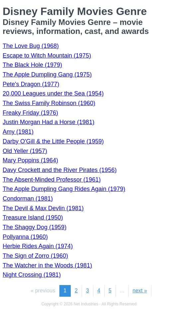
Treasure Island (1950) (33, 217)
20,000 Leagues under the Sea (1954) (53, 93)
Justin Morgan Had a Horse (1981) (48, 122)
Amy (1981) (18, 131)
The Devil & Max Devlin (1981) (43, 208)
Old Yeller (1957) (25, 151)
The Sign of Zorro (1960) (35, 255)
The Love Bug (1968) (31, 46)
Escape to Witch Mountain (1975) (47, 55)
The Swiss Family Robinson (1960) (49, 103)
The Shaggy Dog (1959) (34, 227)
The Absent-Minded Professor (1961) (52, 179)
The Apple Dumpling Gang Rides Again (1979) (64, 189)
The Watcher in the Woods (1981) (47, 265)
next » (140, 290)
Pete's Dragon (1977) (31, 84)
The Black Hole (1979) (32, 65)
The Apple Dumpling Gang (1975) (47, 74)
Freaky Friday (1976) (30, 112)
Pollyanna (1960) (25, 236)
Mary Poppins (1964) (30, 160)
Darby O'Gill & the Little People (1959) (53, 141)
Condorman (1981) (28, 198)
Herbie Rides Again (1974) (38, 246)
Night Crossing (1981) (32, 274)
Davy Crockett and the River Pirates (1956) (60, 170)
